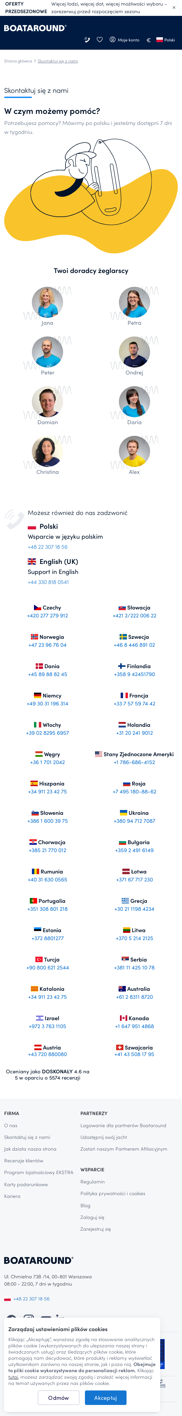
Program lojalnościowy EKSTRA (38, 1172)
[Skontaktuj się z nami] (88, 40)
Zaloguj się (92, 1217)
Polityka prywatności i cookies (112, 1193)
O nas (10, 1125)
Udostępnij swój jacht (103, 1137)
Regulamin (92, 1181)
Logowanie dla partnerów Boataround (123, 1125)
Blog (85, 1205)
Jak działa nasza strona (30, 1148)
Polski (165, 39)
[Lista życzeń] (99, 40)
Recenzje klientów (23, 1160)
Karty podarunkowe (26, 1184)
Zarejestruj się (95, 1228)
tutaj (13, 1377)
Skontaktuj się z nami (27, 1137)
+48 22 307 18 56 (27, 1298)
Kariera (12, 1196)
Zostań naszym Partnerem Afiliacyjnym (123, 1148)
